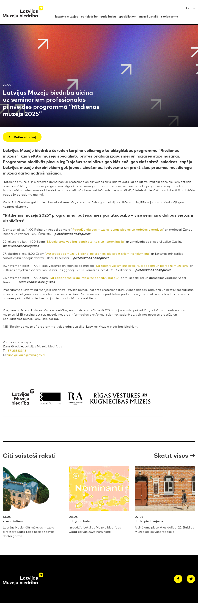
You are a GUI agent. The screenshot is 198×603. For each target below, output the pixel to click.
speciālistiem (127, 16)
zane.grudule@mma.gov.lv (25, 355)
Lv (187, 8)
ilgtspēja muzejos (66, 16)
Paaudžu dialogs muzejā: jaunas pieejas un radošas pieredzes (117, 229)
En (193, 8)
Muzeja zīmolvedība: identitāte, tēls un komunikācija (85, 241)
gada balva (108, 16)
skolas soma (169, 16)
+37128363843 (16, 350)
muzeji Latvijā (148, 16)
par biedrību (89, 16)
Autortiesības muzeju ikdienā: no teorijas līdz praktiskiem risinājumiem (97, 253)
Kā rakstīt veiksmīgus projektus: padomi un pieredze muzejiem (142, 265)
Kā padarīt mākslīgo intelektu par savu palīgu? (84, 277)
